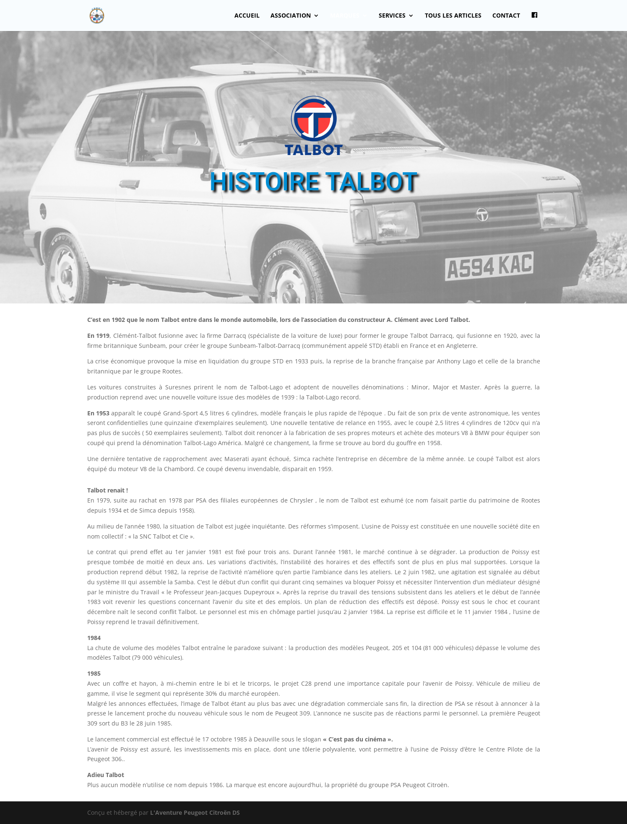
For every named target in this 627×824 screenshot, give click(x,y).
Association (291, 16)
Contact (506, 16)
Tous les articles (453, 16)
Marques (344, 16)
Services (392, 16)
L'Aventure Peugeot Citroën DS (195, 812)
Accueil (247, 16)
